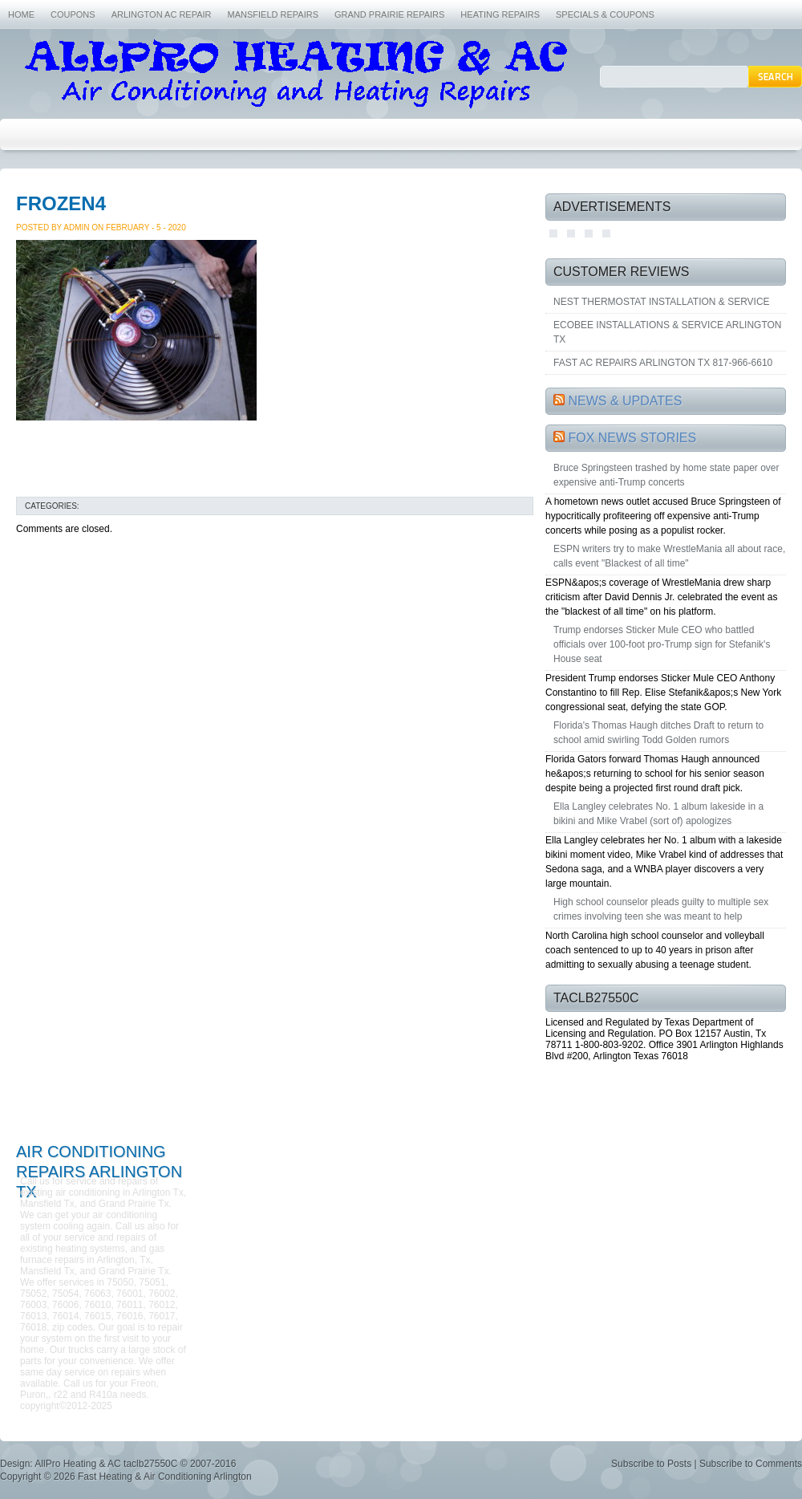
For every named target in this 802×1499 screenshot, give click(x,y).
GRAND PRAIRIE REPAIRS (389, 14)
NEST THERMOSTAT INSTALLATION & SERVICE (661, 301)
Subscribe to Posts (651, 1463)
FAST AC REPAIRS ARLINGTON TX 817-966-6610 (662, 362)
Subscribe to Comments (750, 1463)
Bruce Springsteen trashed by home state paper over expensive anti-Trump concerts (666, 475)
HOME (21, 14)
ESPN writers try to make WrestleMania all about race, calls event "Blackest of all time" (669, 556)
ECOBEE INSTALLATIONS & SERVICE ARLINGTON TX (667, 332)
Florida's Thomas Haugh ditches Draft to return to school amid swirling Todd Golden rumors (658, 732)
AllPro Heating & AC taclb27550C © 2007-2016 (135, 1463)
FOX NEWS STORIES (632, 438)
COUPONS (73, 14)
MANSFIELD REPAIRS (273, 14)
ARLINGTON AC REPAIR (161, 14)
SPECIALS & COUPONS (605, 14)
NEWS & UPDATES (625, 401)
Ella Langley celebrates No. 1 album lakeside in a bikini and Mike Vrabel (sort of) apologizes (658, 814)
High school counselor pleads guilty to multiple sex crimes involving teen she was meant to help (660, 909)
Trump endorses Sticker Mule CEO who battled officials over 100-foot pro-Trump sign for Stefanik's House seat (661, 644)
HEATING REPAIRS (500, 14)
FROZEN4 (61, 203)
